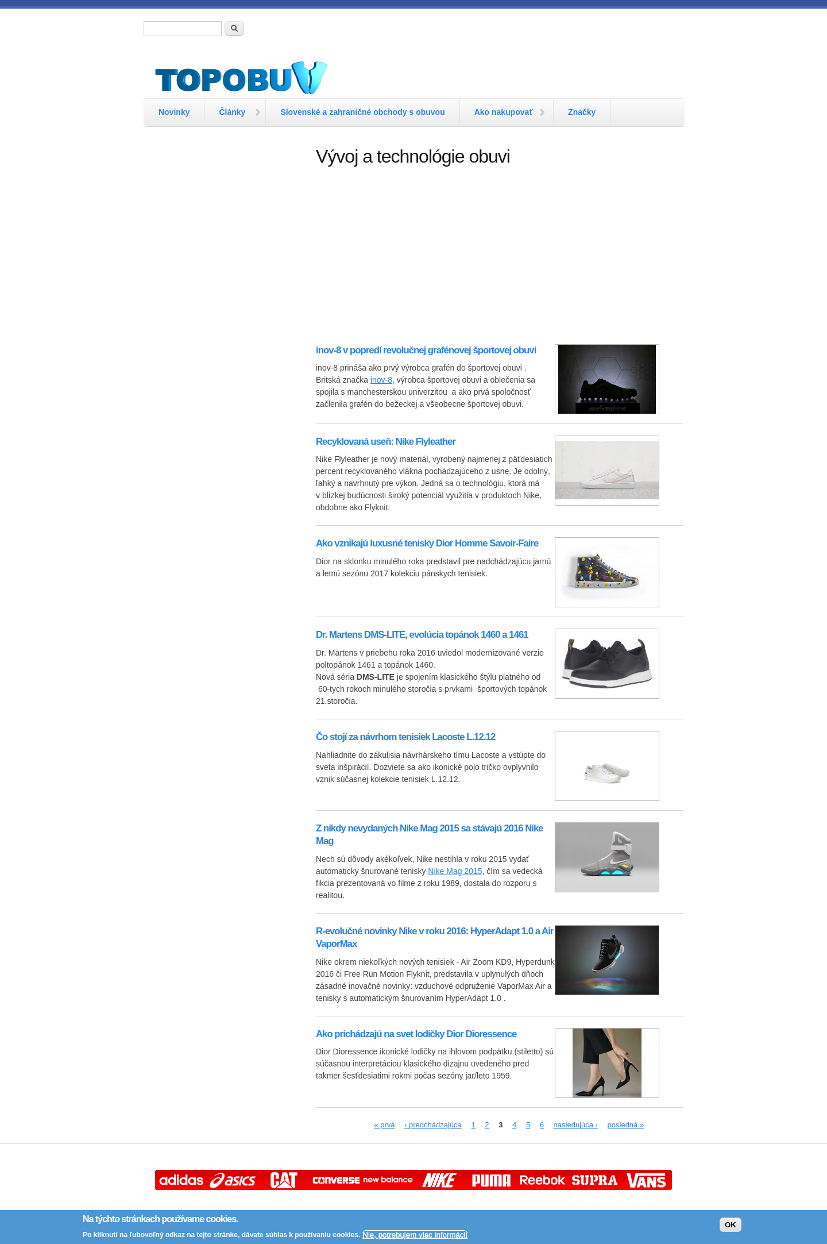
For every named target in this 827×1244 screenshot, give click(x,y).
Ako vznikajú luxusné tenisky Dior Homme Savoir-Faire (427, 543)
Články (232, 112)
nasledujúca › (576, 1124)
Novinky (174, 112)
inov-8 (381, 379)
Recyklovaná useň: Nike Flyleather (385, 441)
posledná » (626, 1124)
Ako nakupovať (503, 112)
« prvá (384, 1124)
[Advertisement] (224, 319)
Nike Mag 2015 (455, 871)
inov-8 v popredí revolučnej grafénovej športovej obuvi (426, 350)
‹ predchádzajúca (433, 1124)
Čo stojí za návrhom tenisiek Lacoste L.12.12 (405, 736)
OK (730, 1224)
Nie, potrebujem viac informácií (414, 1234)
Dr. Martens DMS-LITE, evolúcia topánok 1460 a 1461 (422, 634)
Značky (582, 112)
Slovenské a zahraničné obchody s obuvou (362, 112)
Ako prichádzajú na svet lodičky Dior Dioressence (416, 1034)
